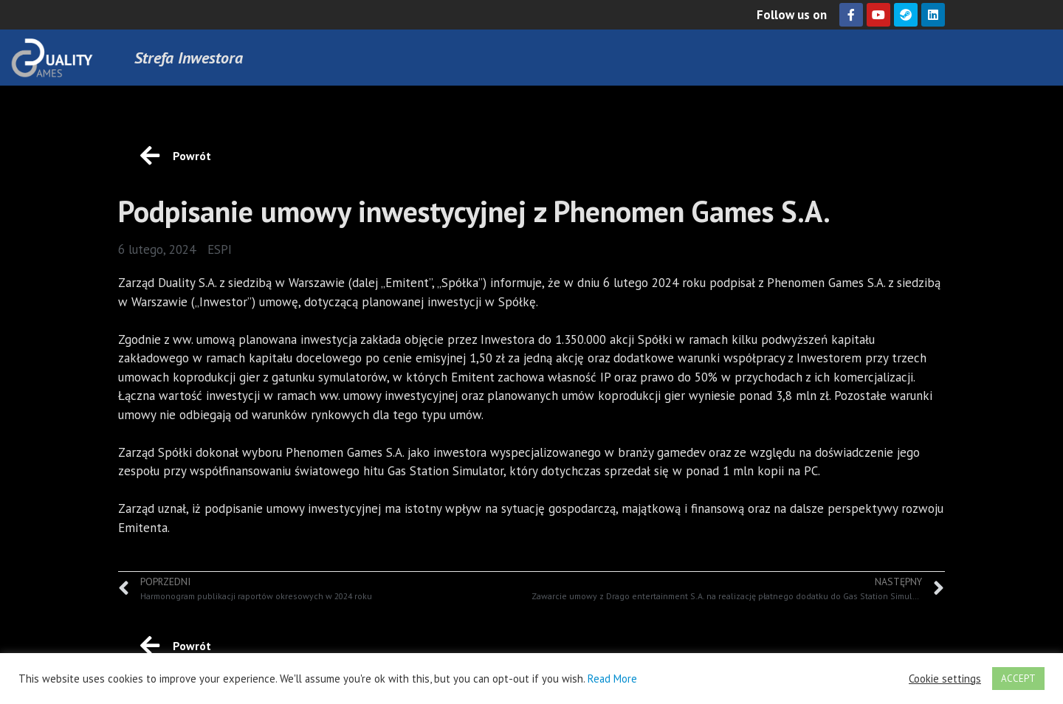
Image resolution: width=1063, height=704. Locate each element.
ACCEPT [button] (1018, 678)
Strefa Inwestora (188, 57)
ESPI (219, 249)
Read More (612, 679)
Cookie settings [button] (945, 679)
